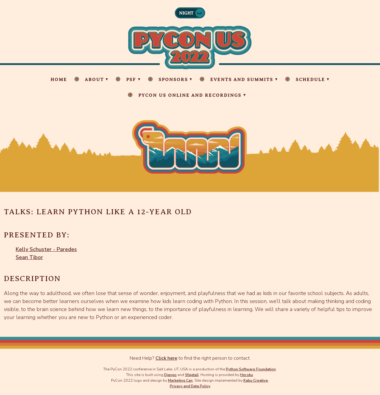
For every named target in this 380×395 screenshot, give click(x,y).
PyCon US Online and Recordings (189, 95)
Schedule (310, 79)
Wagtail (192, 374)
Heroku (246, 374)
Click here (166, 358)
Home (58, 79)
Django (170, 374)
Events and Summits (241, 79)
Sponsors (173, 79)
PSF (131, 79)
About (94, 79)
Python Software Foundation (251, 369)
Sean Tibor (29, 257)
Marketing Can (180, 380)
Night (186, 13)
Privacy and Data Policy (190, 385)
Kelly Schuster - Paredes (46, 249)
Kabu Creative (255, 380)
